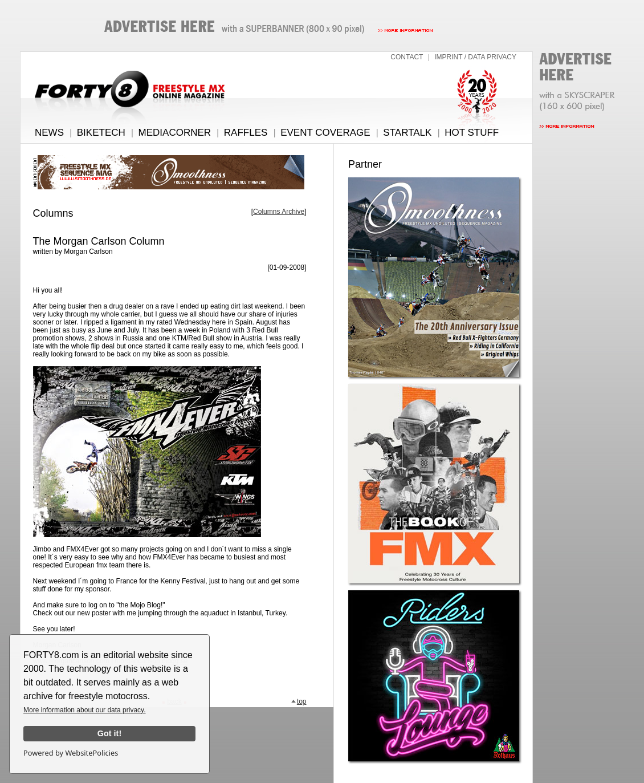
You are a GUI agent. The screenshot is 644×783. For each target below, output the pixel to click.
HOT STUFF (472, 132)
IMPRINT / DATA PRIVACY (475, 57)
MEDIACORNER (174, 132)
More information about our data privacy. (84, 710)
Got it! (109, 733)
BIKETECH (101, 132)
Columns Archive (278, 212)
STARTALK (407, 132)
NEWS (49, 132)
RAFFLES (246, 132)
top (299, 701)
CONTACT (406, 57)
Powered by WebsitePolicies (70, 753)
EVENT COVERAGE (325, 132)
